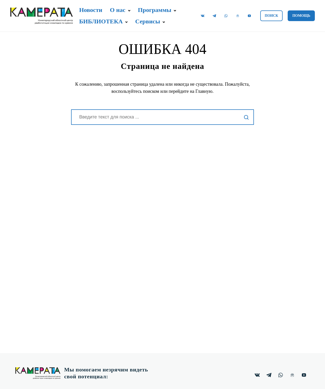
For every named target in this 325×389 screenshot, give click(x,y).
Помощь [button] (301, 16)
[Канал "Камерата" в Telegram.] (214, 16)
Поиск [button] (271, 16)
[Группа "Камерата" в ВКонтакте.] (203, 16)
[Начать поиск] (246, 117)
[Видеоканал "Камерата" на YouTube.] (249, 16)
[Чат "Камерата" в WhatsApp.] (226, 16)
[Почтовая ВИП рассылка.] (238, 16)
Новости (90, 10)
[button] (129, 10)
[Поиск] (162, 117)
